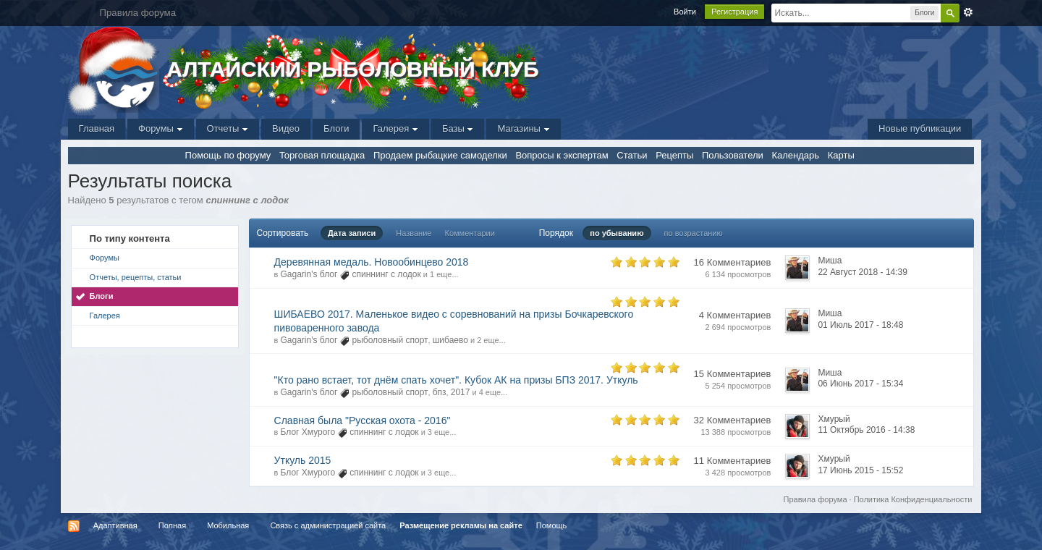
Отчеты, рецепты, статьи (136, 277)
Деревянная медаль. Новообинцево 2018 (371, 262)
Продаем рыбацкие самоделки (440, 155)
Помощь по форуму (228, 155)
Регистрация (734, 11)
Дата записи (352, 233)
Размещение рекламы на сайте (460, 525)
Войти (685, 11)
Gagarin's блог (309, 274)
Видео (286, 128)
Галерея (395, 128)
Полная (172, 525)
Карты (841, 155)
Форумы (160, 128)
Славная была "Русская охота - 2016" (362, 420)
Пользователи (732, 155)
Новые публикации (919, 128)
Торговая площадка (322, 155)
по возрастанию (693, 233)
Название (413, 233)
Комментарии (470, 233)
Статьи (632, 155)
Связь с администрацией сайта (328, 525)
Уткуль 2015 (302, 460)
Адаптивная (115, 525)
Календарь (795, 155)
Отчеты (228, 128)
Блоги (336, 128)
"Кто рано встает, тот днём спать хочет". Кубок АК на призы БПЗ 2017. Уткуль (456, 380)
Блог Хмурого (308, 432)
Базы (458, 128)
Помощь (551, 525)
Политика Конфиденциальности (913, 499)
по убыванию (616, 233)
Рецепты (674, 155)
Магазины (523, 128)
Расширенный (968, 12)
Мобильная (228, 525)
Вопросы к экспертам (561, 155)
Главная (96, 128)
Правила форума (815, 499)
